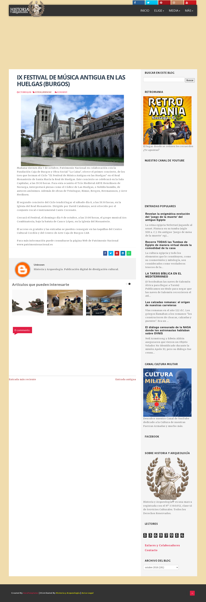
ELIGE (159, 10)
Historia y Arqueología (68, 593)
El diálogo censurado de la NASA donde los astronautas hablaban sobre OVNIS (168, 330)
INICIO (144, 10)
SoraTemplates (30, 593)
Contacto (151, 550)
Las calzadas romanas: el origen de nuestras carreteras (167, 304)
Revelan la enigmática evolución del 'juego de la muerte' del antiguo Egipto (167, 216)
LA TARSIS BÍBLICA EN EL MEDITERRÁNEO (163, 275)
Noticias (38, 92)
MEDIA (174, 10)
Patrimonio (47, 92)
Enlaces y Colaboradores (162, 545)
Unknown (39, 264)
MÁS (189, 10)
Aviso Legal (88, 593)
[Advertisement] (103, 45)
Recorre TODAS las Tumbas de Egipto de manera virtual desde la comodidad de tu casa (168, 245)
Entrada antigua (125, 379)
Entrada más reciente (22, 379)
